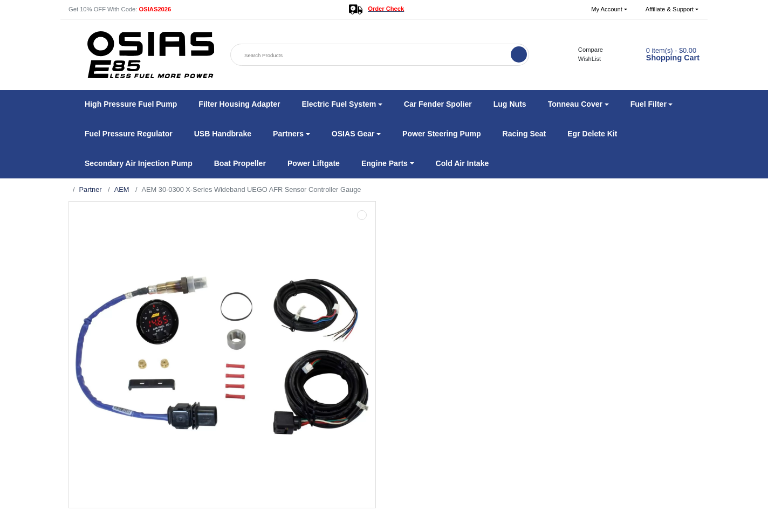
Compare (585, 49)
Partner (90, 189)
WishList (584, 59)
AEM (121, 189)
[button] (609, 9)
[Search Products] (371, 55)
